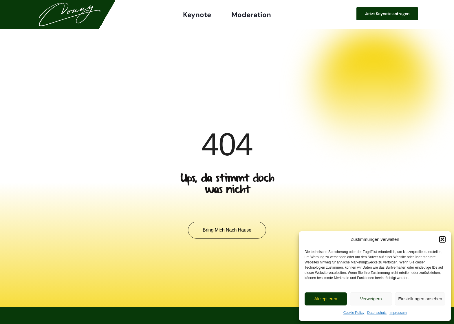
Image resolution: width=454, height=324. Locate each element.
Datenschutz (377, 313)
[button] (442, 239)
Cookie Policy (354, 313)
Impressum (398, 313)
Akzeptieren (325, 298)
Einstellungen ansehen (420, 298)
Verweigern (371, 298)
